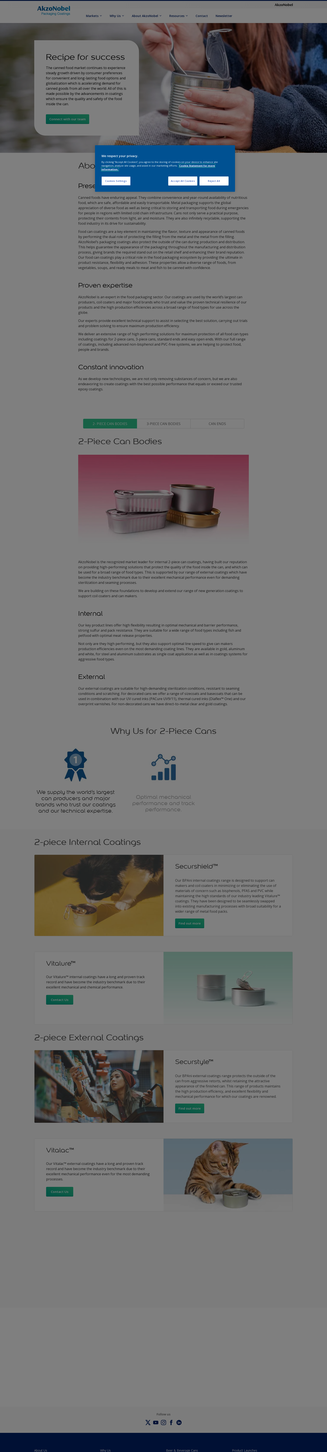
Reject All (214, 180)
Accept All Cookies (183, 180)
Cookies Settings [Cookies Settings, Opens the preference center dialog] (116, 180)
